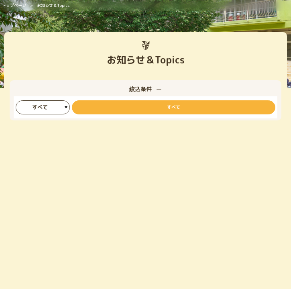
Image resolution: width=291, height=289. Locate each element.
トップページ (14, 5)
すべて (173, 107)
